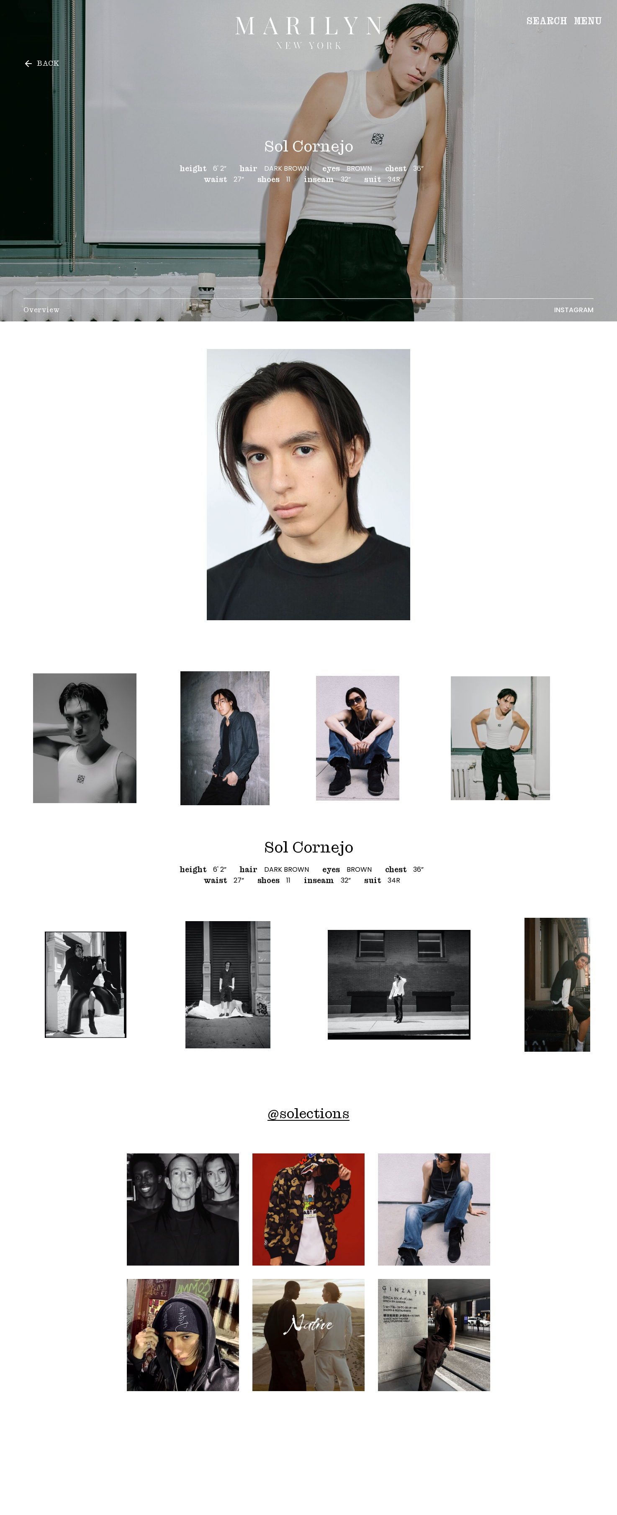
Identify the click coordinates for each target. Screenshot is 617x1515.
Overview (41, 310)
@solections (308, 1113)
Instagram (574, 310)
